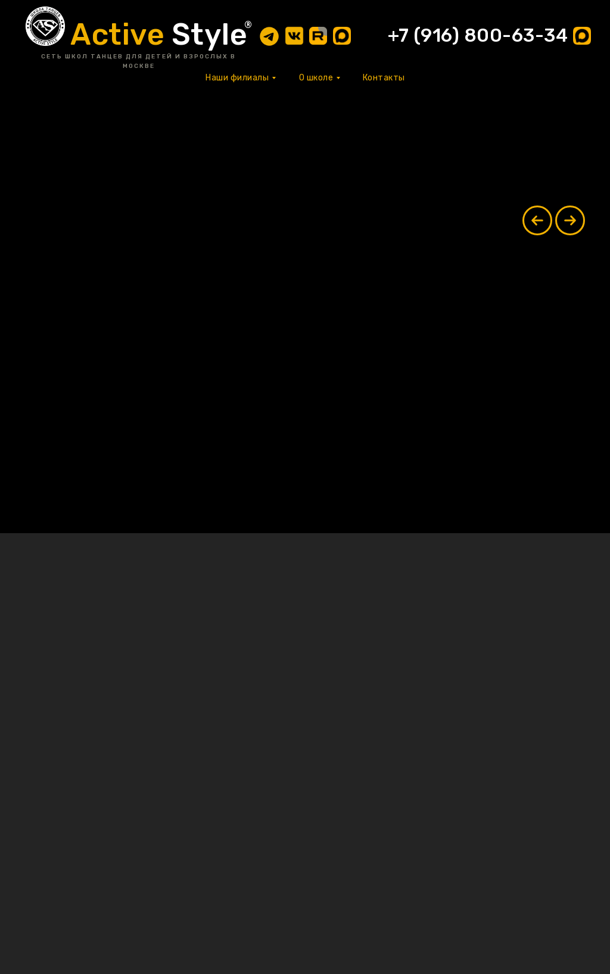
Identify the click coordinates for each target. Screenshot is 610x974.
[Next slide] (570, 220)
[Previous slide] (537, 220)
